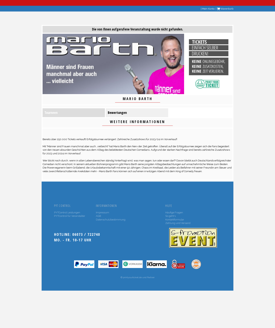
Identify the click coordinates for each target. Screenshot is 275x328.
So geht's (170, 216)
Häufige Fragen (174, 212)
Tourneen (51, 112)
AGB (98, 216)
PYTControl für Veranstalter (69, 216)
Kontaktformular (174, 219)
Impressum (102, 212)
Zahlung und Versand (177, 223)
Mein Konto (208, 8)
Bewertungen (117, 112)
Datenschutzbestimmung (110, 219)
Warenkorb (225, 8)
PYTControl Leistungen (67, 212)
